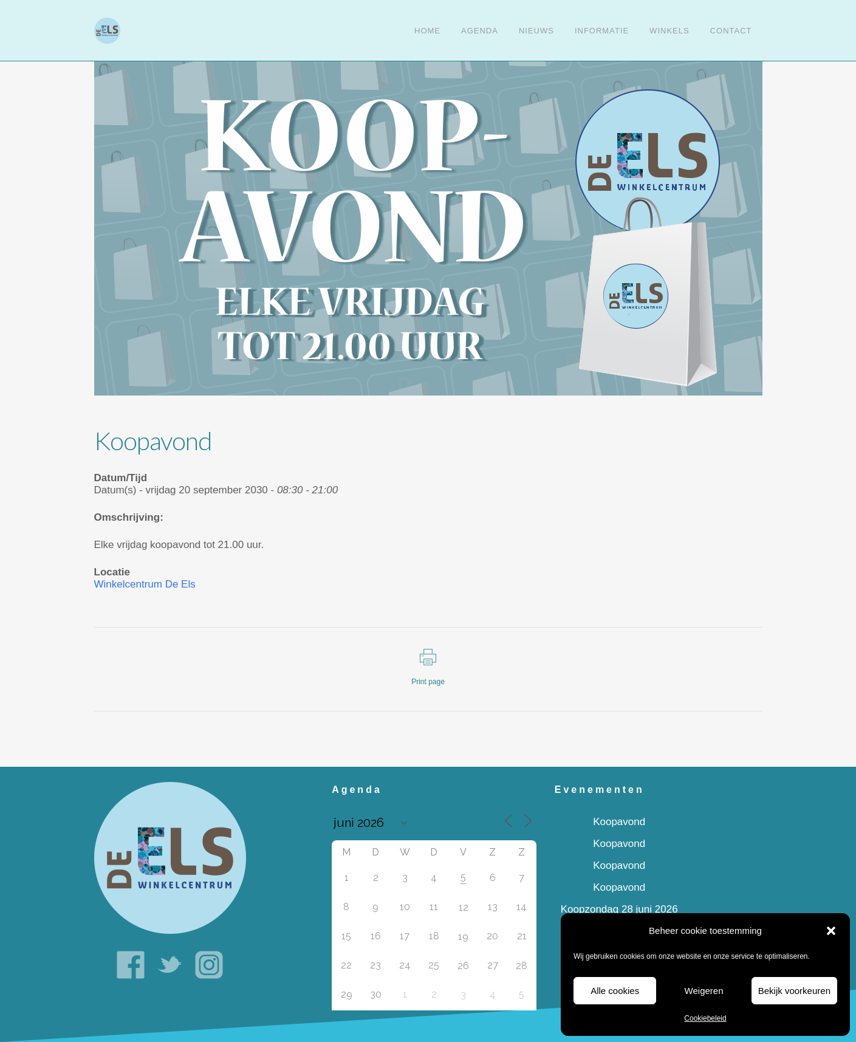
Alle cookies (615, 990)
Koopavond (619, 822)
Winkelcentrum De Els (145, 584)
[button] (831, 931)
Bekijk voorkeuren (794, 990)
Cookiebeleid (705, 1018)
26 (463, 966)
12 (463, 907)
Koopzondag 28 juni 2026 (619, 909)
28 (521, 966)
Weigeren (704, 990)
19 (463, 936)
